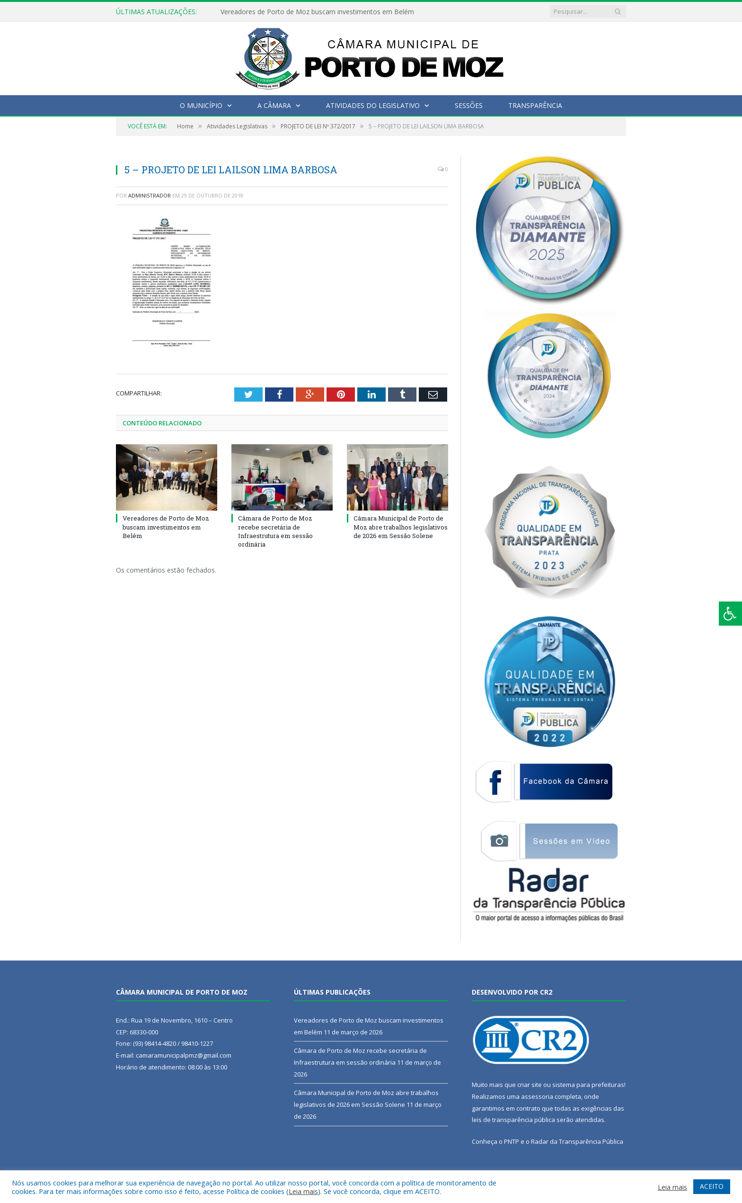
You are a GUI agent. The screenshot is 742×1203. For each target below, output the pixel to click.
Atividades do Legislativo (373, 105)
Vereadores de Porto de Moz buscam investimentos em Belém (317, 12)
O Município (201, 105)
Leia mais (303, 1191)
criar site (529, 1084)
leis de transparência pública (513, 1119)
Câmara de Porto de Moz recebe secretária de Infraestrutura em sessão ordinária (275, 531)
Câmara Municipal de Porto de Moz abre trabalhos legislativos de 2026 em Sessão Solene (400, 526)
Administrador (149, 195)
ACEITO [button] (712, 1186)
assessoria (537, 1096)
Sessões (469, 105)
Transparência (535, 105)
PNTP (511, 1141)
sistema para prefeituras (588, 1084)
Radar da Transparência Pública (577, 1141)
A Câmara (274, 105)
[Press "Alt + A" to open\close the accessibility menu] (730, 614)
